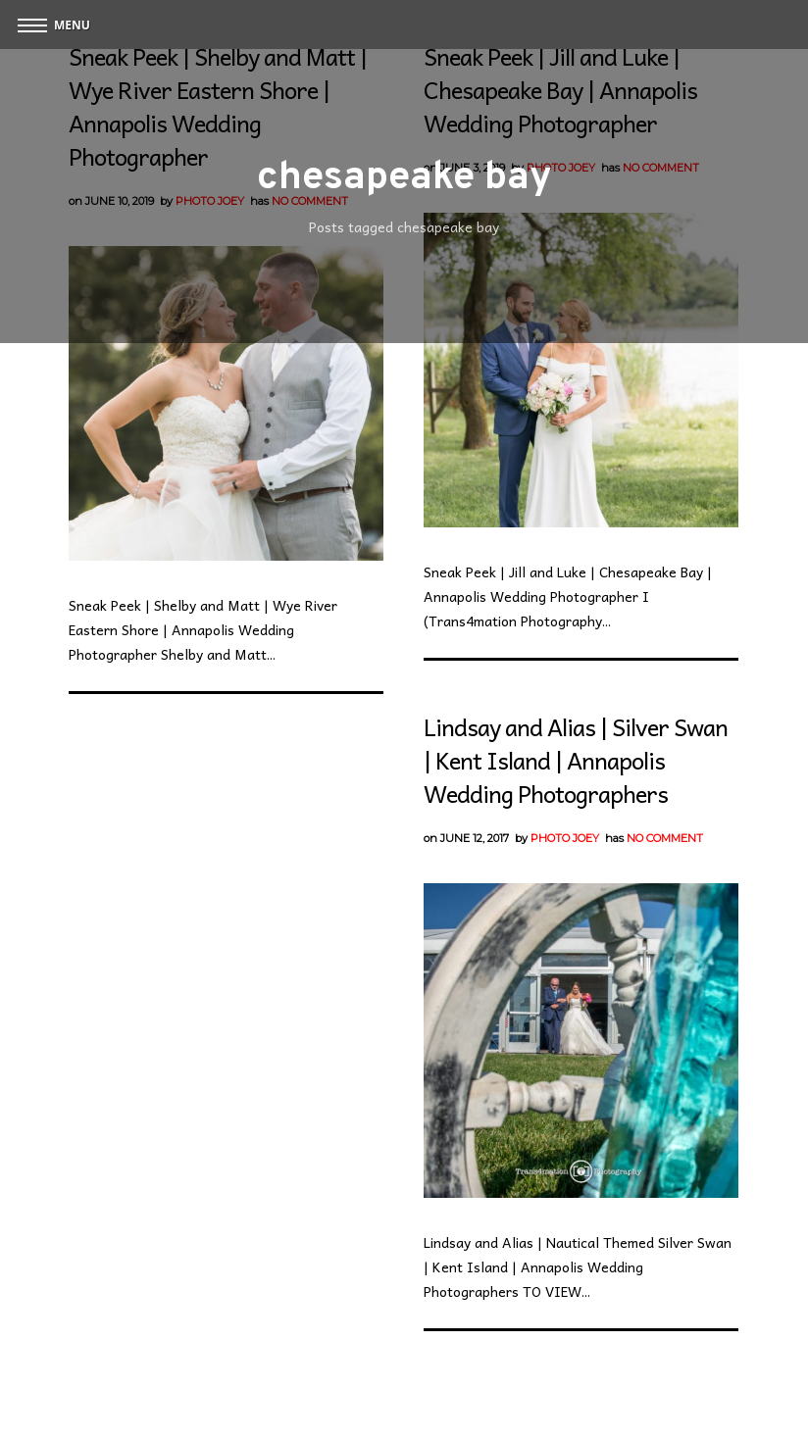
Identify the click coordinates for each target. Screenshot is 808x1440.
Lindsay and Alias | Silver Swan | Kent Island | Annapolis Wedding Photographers (576, 760)
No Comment (665, 838)
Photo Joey (564, 838)
